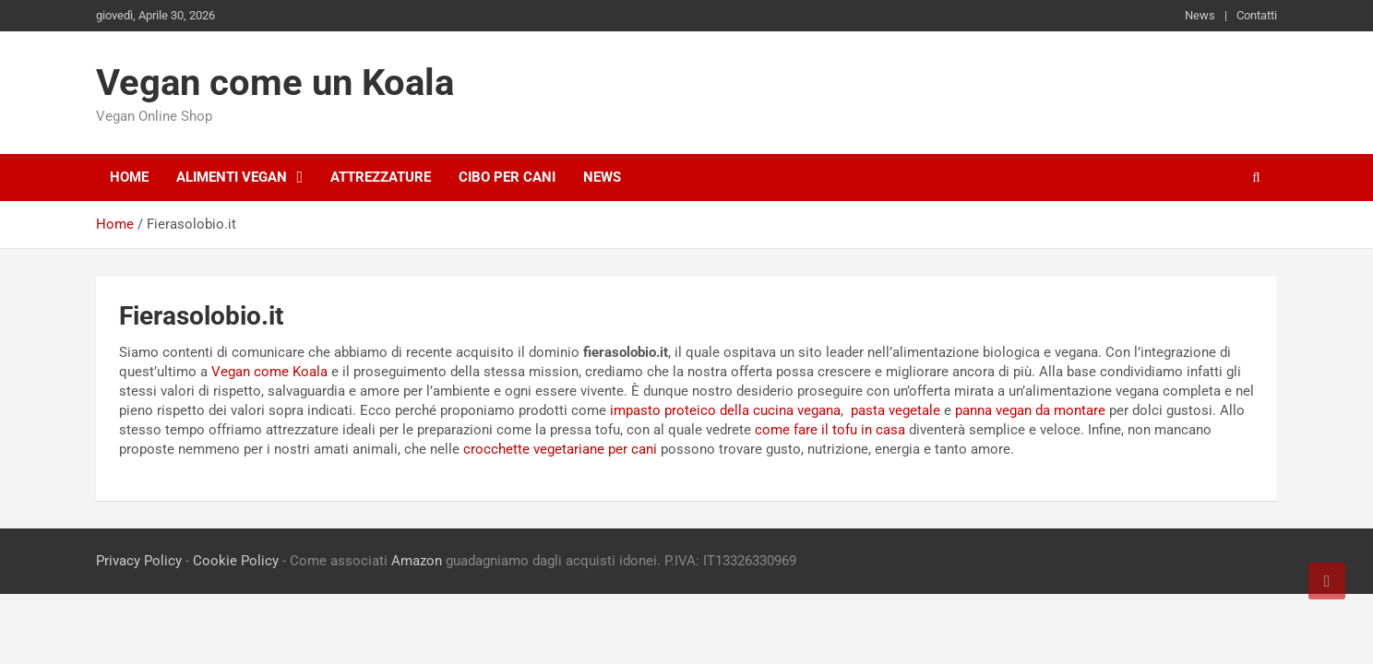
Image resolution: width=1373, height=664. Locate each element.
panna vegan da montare (1030, 410)
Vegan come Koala (269, 371)
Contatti (1256, 15)
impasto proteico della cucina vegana (725, 410)
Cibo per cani (507, 177)
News (1200, 15)
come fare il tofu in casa (830, 429)
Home (129, 177)
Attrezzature (380, 177)
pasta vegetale (895, 410)
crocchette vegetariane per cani (560, 449)
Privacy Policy (139, 560)
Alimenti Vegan (231, 177)
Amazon (416, 560)
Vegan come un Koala (275, 82)
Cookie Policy (236, 560)
